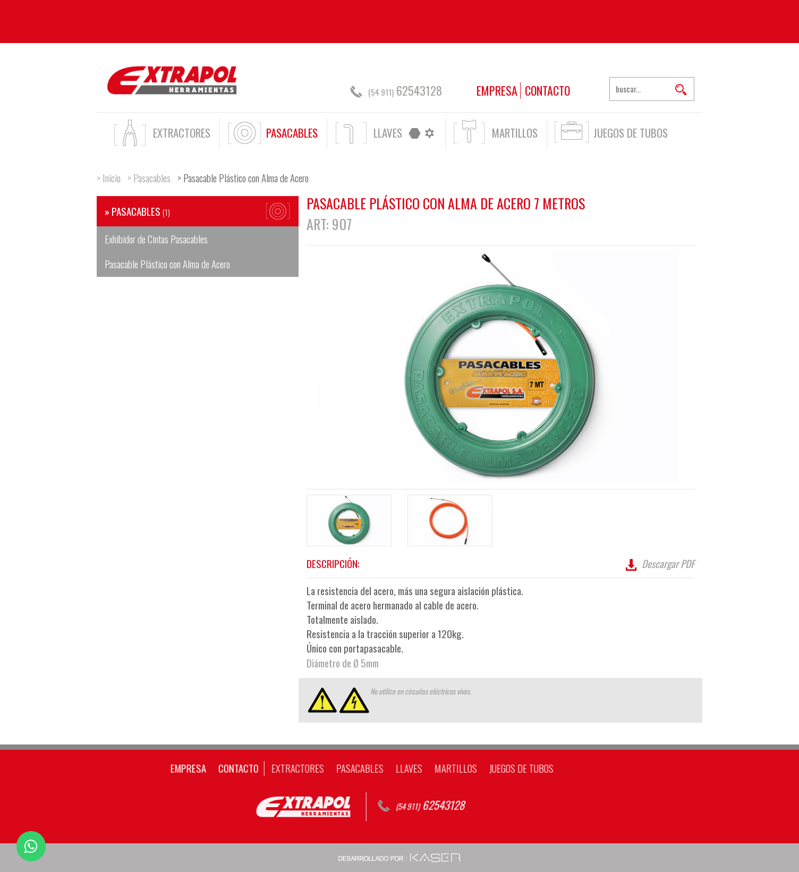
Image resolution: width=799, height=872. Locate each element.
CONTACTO (547, 90)
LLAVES (387, 132)
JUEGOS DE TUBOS (630, 132)
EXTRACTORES (181, 132)
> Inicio (109, 177)
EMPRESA (497, 90)
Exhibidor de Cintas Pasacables (156, 238)
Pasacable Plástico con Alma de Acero (167, 263)
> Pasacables (149, 177)
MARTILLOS (515, 132)
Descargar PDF (658, 563)
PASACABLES (292, 132)
